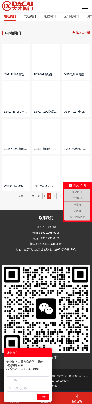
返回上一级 (81, 32)
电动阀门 (10, 16)
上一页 (30, 196)
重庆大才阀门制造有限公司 (17, 6)
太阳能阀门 (71, 16)
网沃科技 (52, 385)
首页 (20, 196)
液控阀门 (50, 16)
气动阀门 (30, 16)
